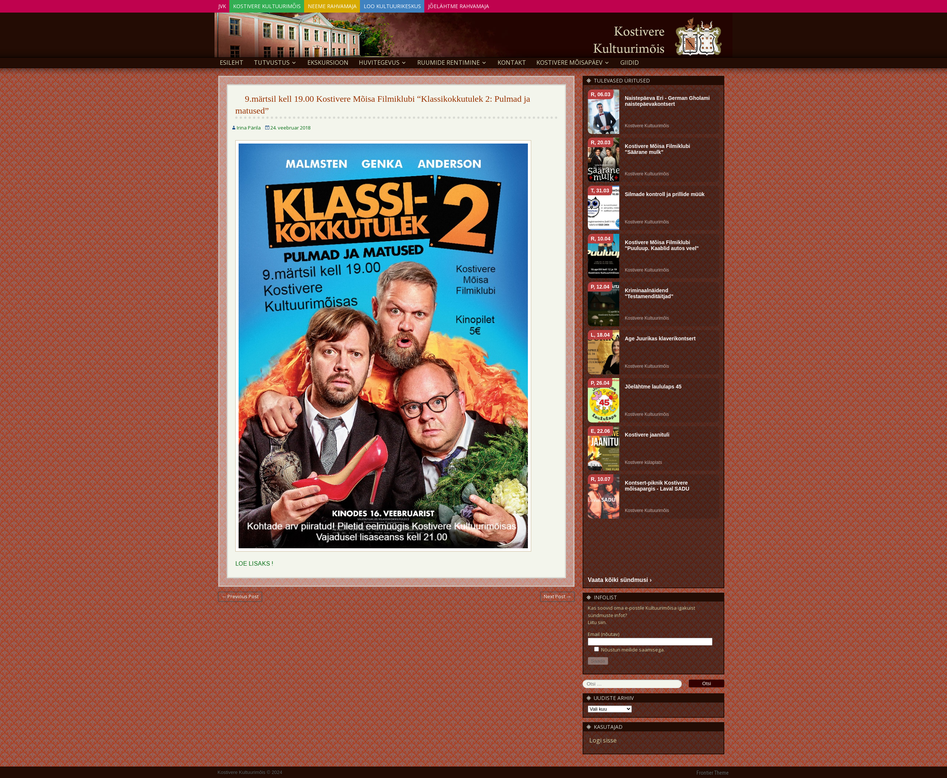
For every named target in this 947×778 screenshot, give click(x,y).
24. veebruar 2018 (290, 126)
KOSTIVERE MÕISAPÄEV (569, 61)
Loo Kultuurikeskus (414, 5)
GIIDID (629, 61)
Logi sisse (603, 739)
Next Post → (557, 595)
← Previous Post (240, 595)
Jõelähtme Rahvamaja (486, 5)
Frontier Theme (713, 771)
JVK (225, 5)
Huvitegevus (379, 61)
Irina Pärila (249, 126)
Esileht (231, 61)
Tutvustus (272, 61)
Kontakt (512, 61)
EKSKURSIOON (327, 61)
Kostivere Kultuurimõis (276, 5)
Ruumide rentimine (448, 61)
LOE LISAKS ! (254, 562)
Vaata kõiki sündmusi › (620, 578)
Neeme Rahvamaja (347, 5)
